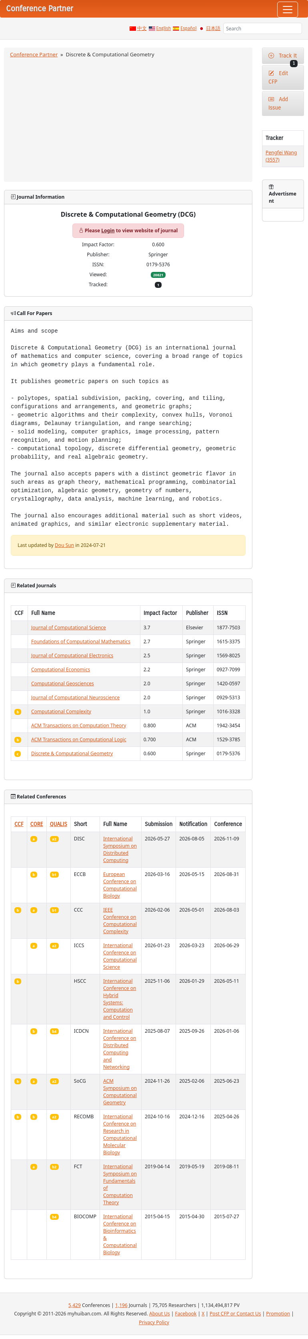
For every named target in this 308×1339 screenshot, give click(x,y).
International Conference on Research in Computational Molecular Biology (120, 1134)
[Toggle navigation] (287, 10)
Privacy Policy (154, 1322)
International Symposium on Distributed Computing (120, 849)
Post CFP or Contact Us (235, 1313)
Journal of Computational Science (68, 627)
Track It (283, 58)
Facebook (186, 1313)
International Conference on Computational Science (120, 956)
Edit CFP (278, 77)
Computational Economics (60, 669)
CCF (19, 824)
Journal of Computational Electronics (72, 655)
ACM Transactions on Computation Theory (78, 725)
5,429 (74, 1305)
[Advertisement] (128, 119)
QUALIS (58, 824)
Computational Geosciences (62, 683)
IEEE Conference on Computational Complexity (120, 920)
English (163, 28)
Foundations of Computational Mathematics (80, 641)
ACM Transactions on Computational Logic (78, 739)
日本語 (213, 28)
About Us (159, 1313)
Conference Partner (34, 54)
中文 (142, 28)
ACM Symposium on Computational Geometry (120, 1092)
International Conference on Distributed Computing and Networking (119, 1049)
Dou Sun (64, 545)
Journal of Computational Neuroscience (75, 697)
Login (107, 230)
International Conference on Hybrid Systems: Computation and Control (119, 999)
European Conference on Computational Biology (120, 885)
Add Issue (278, 103)
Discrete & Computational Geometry (72, 753)
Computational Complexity (61, 711)
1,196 (121, 1305)
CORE (36, 824)
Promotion (278, 1313)
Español (188, 28)
